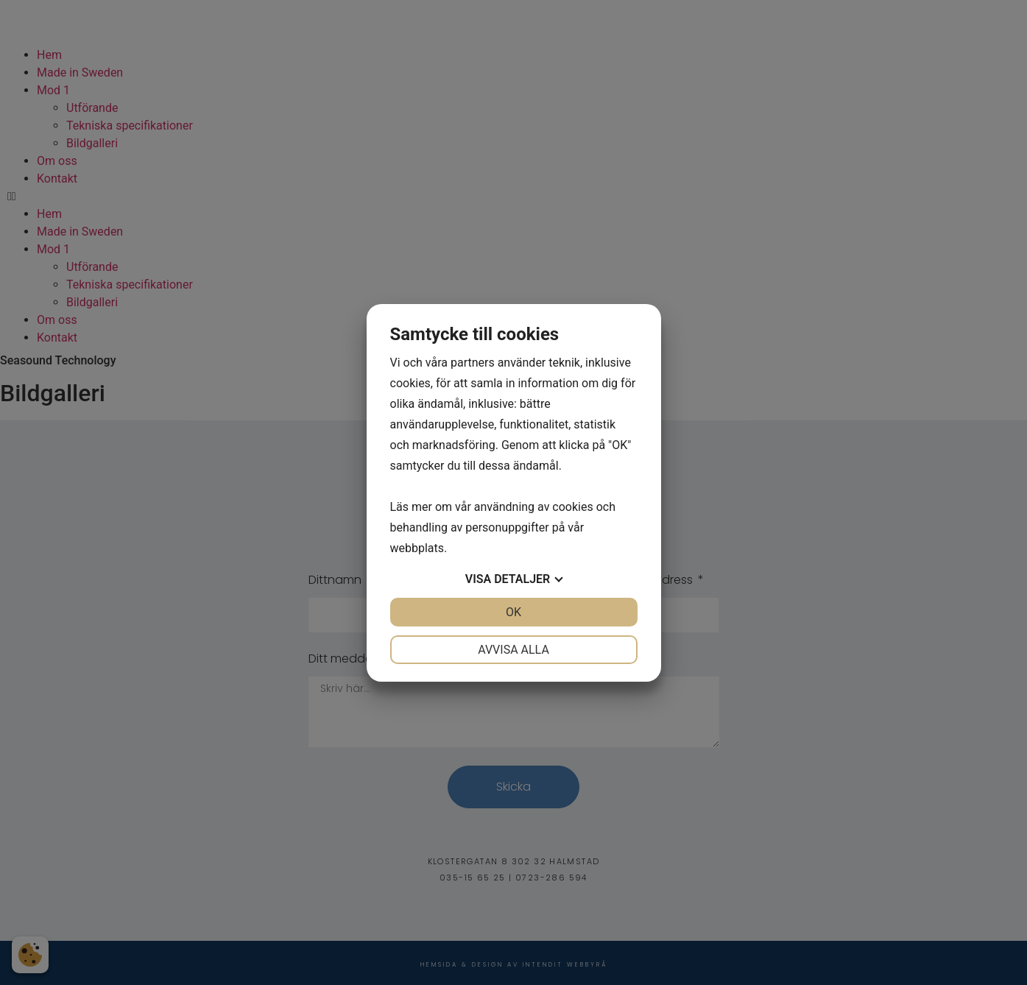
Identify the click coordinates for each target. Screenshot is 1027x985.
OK (513, 612)
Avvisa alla (513, 650)
